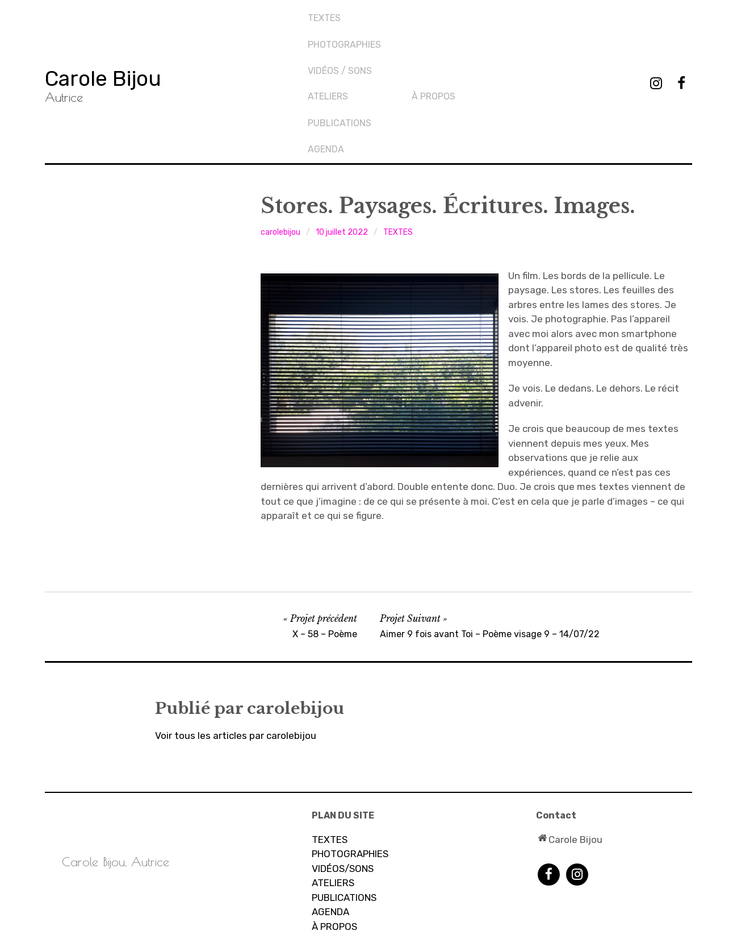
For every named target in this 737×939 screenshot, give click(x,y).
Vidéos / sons (341, 52)
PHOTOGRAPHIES (345, 33)
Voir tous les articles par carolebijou (235, 643)
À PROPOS (334, 834)
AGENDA (431, 52)
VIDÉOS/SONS (343, 776)
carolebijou (280, 139)
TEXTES (325, 14)
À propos (538, 14)
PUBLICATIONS (444, 33)
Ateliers (433, 14)
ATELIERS (333, 790)
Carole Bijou (121, 31)
